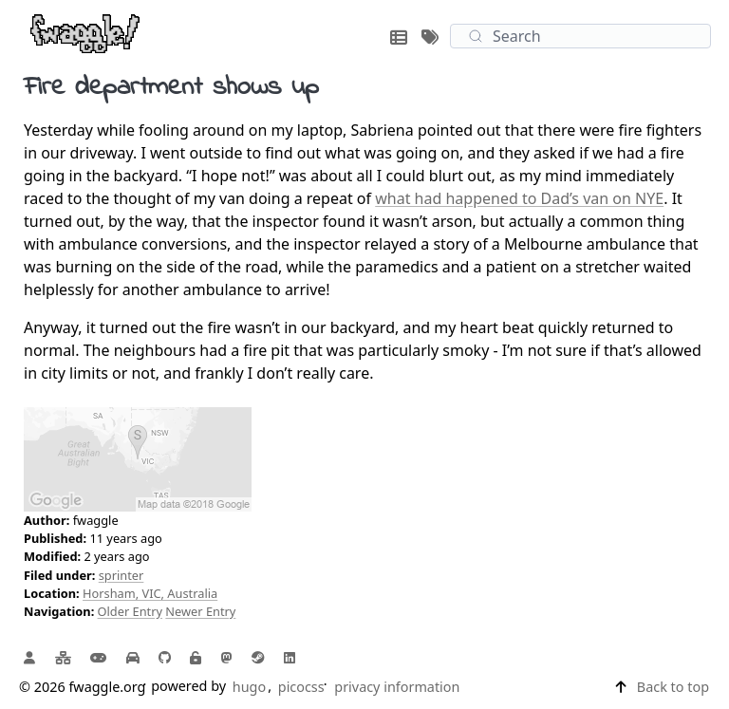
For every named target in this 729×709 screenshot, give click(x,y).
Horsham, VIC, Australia (150, 593)
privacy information (396, 687)
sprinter (121, 575)
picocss (301, 687)
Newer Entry (200, 611)
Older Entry (130, 611)
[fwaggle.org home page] (85, 32)
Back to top (673, 687)
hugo (249, 687)
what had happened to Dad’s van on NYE (519, 198)
